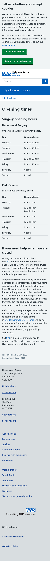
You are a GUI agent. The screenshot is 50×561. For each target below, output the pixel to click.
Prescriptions (8, 439)
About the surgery (11, 449)
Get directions (9, 386)
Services (6, 444)
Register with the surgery (14, 455)
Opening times (9, 469)
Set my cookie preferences (18, 61)
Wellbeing (7, 491)
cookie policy (8, 45)
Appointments (12, 90)
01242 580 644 (9, 392)
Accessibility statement (13, 536)
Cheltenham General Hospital (19, 320)
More (27, 90)
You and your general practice (17, 496)
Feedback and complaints (14, 485)
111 (9, 261)
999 (8, 338)
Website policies (10, 546)
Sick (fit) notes (9, 475)
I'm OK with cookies (14, 51)
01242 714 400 (9, 421)
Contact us (7, 460)
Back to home (10, 98)
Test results (7, 480)
